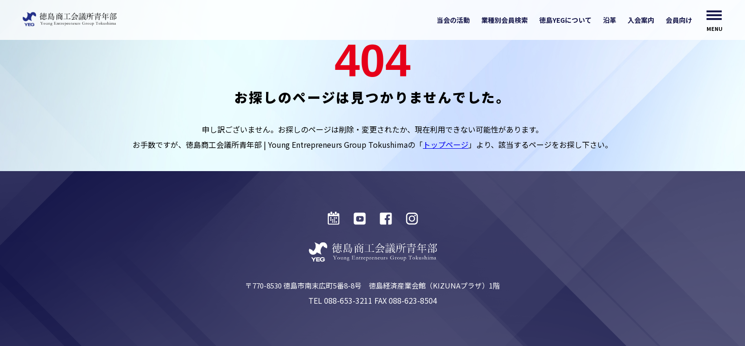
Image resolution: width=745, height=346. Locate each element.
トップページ (445, 144)
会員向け (679, 20)
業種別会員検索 (504, 20)
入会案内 (641, 20)
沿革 (609, 20)
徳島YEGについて (565, 20)
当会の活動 (453, 20)
